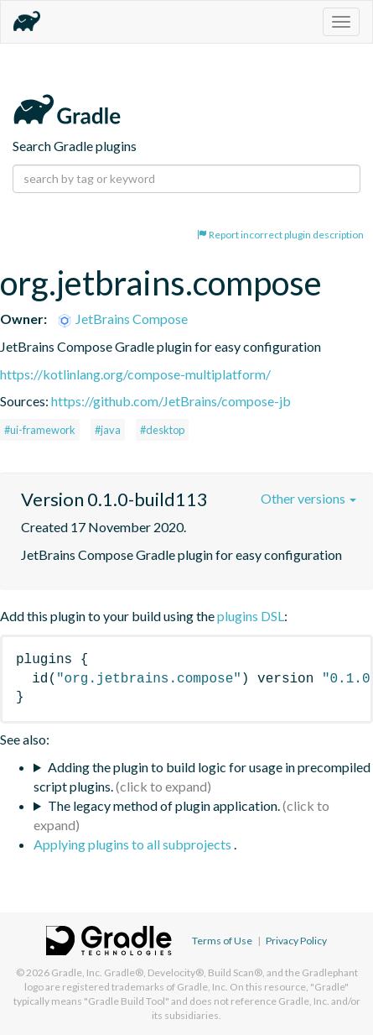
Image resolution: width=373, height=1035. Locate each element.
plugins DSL (250, 616)
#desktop (162, 429)
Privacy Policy (296, 940)
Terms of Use (222, 940)
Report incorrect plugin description (280, 234)
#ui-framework (39, 429)
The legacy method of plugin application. (164, 805)
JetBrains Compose (122, 319)
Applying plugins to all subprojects (134, 844)
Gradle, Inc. (76, 972)
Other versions (308, 498)
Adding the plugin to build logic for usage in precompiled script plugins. (202, 776)
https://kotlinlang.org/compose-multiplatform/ (135, 374)
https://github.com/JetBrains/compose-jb (171, 401)
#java (108, 429)
